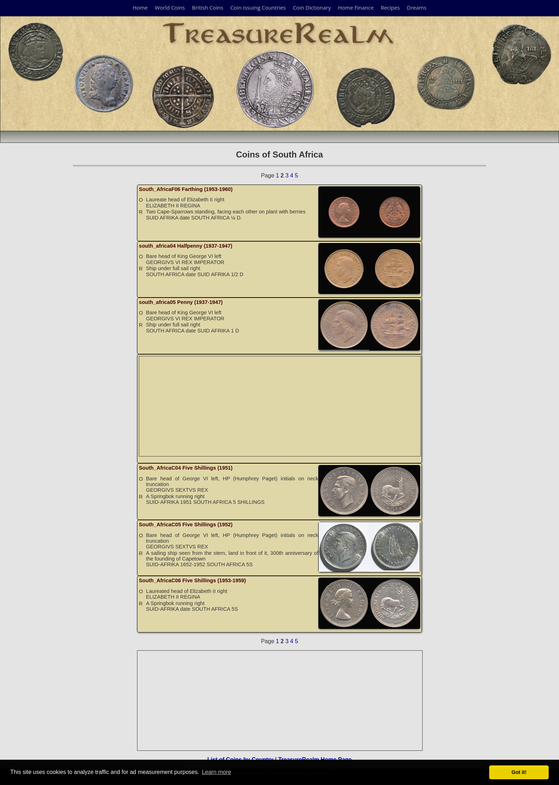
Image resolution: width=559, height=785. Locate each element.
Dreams (417, 7)
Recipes (390, 7)
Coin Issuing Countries (258, 7)
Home (139, 7)
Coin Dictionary (312, 7)
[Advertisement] (280, 406)
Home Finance (355, 7)
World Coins (170, 7)
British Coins (207, 7)
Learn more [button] (216, 772)
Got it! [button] (519, 772)
